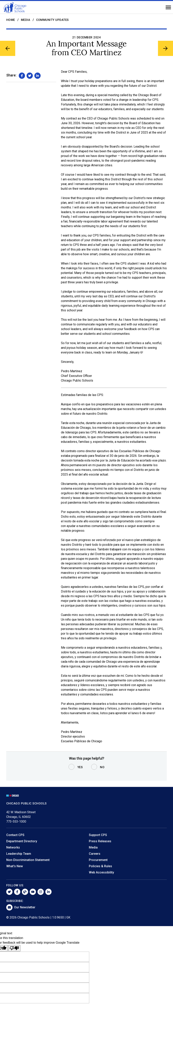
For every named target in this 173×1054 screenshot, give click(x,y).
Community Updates (52, 20)
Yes (80, 767)
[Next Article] (165, 49)
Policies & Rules (100, 866)
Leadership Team (18, 854)
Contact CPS (15, 835)
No (102, 767)
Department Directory (21, 841)
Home (10, 20)
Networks (13, 847)
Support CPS (98, 835)
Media (25, 20)
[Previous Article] (8, 49)
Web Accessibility (101, 872)
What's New (14, 866)
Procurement (98, 860)
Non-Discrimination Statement (28, 860)
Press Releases (100, 841)
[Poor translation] (14, 948)
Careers (94, 854)
